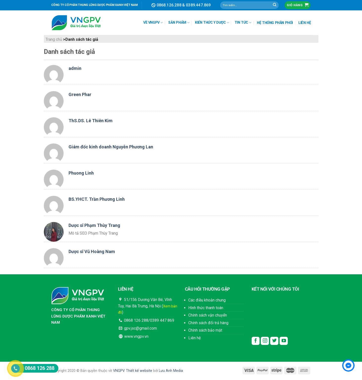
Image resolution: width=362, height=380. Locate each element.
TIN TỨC (243, 22)
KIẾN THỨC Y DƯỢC (212, 22)
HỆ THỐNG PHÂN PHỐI (275, 23)
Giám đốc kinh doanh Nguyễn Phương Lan (111, 146)
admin (75, 68)
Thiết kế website (139, 371)
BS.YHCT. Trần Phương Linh (97, 199)
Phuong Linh (81, 173)
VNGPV (118, 371)
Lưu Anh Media (171, 371)
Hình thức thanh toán (205, 307)
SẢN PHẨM (179, 22)
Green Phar (80, 94)
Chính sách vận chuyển (207, 315)
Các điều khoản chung (207, 300)
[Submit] (274, 5)
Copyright (59, 371)
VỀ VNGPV (153, 22)
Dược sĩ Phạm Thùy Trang (94, 225)
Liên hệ (194, 338)
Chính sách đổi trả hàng (208, 322)
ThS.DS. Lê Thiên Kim (91, 120)
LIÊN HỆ (304, 23)
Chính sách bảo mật (205, 330)
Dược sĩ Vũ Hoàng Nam (92, 251)
